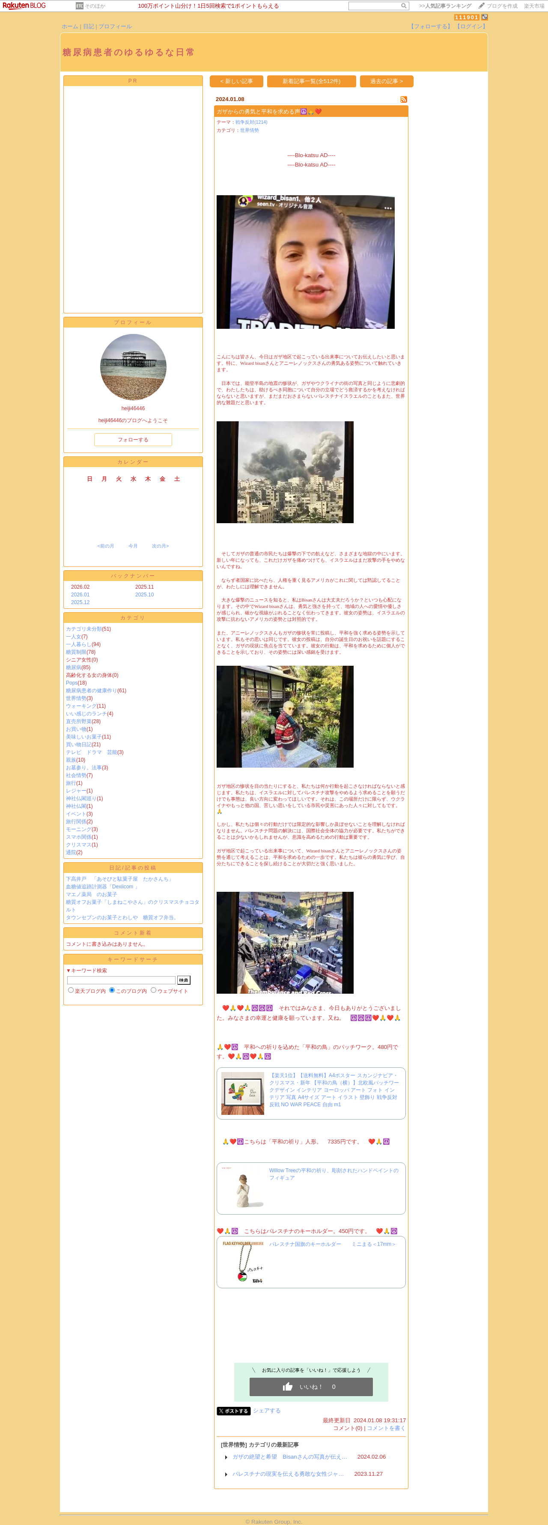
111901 (467, 17)
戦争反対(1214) (251, 122)
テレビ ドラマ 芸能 (91, 752)
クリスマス (79, 845)
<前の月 (105, 545)
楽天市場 (534, 6)
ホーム (70, 26)
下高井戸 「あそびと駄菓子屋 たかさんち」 (120, 879)
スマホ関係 (79, 837)
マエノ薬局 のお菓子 (91, 894)
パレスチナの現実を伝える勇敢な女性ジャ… (288, 1474)
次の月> (160, 545)
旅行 (71, 783)
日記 (88, 26)
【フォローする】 (430, 26)
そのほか (95, 6)
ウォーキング (81, 706)
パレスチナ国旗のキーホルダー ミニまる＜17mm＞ (335, 1244)
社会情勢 (76, 775)
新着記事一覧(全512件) (311, 81)
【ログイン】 (471, 26)
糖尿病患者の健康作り (91, 691)
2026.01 (80, 595)
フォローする (133, 440)
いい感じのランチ (86, 714)
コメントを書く (386, 1428)
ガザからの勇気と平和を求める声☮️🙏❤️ (269, 111)
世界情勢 (76, 698)
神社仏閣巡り (81, 798)
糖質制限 (76, 652)
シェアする (267, 1410)
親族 (71, 760)
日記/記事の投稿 (133, 868)
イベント (76, 814)
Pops (71, 683)
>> (445, 6)
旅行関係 (76, 822)
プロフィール (115, 26)
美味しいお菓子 (84, 737)
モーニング (79, 829)
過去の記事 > (386, 81)
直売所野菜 (79, 721)
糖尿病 (73, 667)
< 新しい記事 (236, 81)
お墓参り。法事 (84, 768)
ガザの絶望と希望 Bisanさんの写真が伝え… (289, 1457)
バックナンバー (133, 576)
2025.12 (80, 602)
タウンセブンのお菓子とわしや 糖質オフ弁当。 (122, 917)
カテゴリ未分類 (84, 629)
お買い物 (76, 729)
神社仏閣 (76, 806)
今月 (133, 545)
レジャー (76, 791)
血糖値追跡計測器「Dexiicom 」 (103, 887)
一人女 (73, 637)
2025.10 (144, 595)
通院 (71, 852)
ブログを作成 (502, 6)
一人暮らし (79, 644)
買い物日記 (79, 745)
